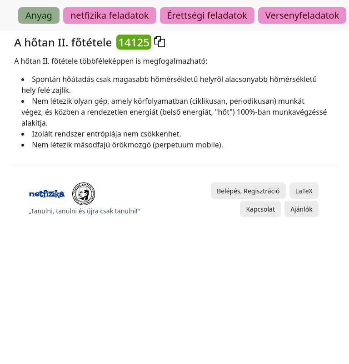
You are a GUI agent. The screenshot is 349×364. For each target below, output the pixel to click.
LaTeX (304, 191)
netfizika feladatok (109, 15)
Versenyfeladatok (302, 15)
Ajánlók (301, 209)
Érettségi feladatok (207, 15)
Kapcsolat (260, 209)
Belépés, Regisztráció (248, 191)
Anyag (38, 15)
